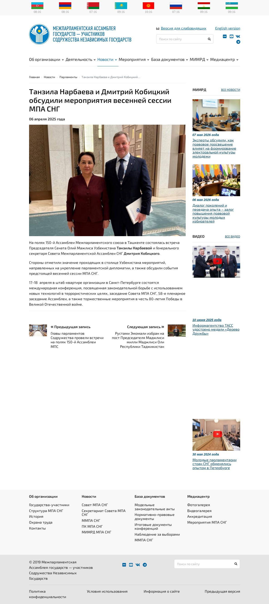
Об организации (46, 59)
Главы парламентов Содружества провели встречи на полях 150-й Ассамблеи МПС (77, 340)
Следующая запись (145, 326)
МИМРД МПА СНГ (96, 532)
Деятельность (81, 59)
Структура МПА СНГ (46, 510)
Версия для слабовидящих (183, 28)
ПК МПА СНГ (92, 526)
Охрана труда (40, 522)
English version (227, 28)
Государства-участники (49, 505)
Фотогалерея (198, 505)
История (36, 516)
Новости (107, 59)
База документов (169, 59)
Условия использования (107, 591)
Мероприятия (134, 59)
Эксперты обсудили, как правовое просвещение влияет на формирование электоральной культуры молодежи (214, 148)
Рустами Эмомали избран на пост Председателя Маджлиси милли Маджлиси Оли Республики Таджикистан (138, 340)
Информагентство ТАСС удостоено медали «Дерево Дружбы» (215, 329)
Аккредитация (199, 516)
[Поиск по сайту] (185, 39)
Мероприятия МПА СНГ (207, 522)
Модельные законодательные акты (155, 507)
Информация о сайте (162, 591)
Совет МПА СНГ (95, 505)
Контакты (37, 528)
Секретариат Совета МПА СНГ (104, 512)
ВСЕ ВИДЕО (232, 236)
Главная (34, 77)
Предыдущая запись (70, 326)
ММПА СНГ (91, 520)
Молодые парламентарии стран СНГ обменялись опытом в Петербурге (214, 464)
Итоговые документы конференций (153, 526)
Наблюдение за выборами (157, 534)
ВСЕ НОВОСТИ (230, 90)
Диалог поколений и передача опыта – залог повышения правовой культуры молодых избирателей (213, 213)
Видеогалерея (199, 510)
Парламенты (68, 77)
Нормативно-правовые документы (155, 516)
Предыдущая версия (222, 591)
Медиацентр (224, 59)
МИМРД (199, 59)
